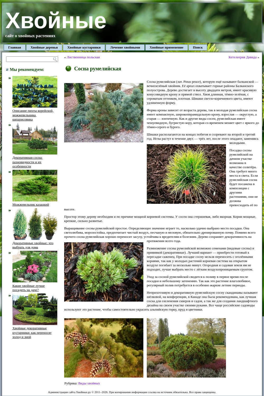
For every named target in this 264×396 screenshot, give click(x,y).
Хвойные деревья (44, 47)
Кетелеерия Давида (243, 57)
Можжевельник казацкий (34, 202)
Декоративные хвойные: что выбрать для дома (34, 243)
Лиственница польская (83, 57)
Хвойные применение (166, 47)
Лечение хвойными (125, 47)
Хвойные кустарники (84, 47)
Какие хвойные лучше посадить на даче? (34, 285)
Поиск (198, 47)
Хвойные (55, 20)
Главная (14, 47)
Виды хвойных (89, 383)
